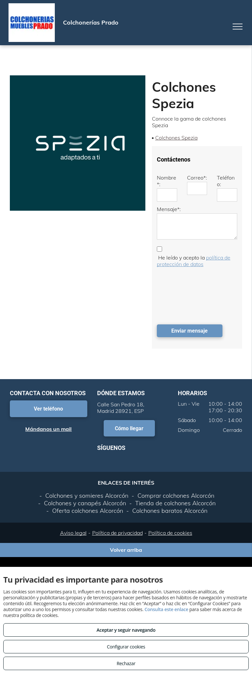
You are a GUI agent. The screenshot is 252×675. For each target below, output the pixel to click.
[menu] (237, 26)
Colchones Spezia (176, 137)
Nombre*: (166, 180)
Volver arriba (126, 550)
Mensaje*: (169, 209)
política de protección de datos (193, 260)
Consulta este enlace (166, 609)
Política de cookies (170, 533)
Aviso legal (73, 533)
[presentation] (184, 294)
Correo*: (197, 177)
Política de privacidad (117, 533)
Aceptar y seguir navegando (125, 630)
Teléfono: (226, 180)
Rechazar (125, 663)
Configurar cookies (126, 647)
